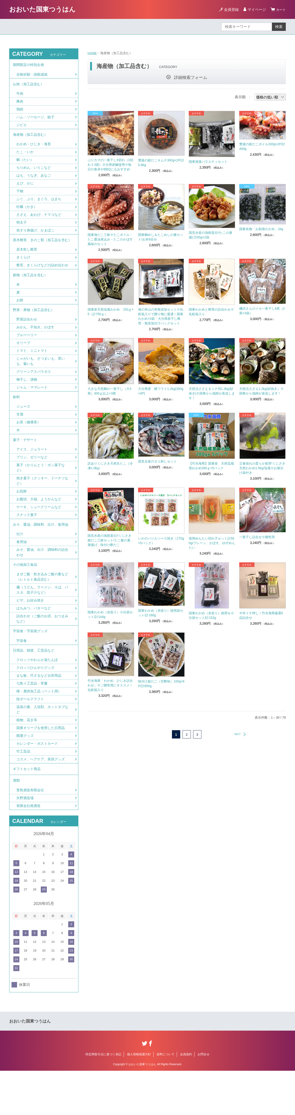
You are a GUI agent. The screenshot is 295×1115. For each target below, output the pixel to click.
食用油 (21, 574)
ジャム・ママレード (33, 413)
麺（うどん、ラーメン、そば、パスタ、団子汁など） (42, 624)
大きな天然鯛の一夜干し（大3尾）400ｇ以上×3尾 (109, 391)
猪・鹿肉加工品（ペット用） (40, 730)
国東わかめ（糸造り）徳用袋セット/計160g (160, 613)
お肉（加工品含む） (29, 86)
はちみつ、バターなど (34, 643)
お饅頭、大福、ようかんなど (40, 529)
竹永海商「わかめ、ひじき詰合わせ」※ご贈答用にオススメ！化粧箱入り (110, 685)
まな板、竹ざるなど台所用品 (40, 714)
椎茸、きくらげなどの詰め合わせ (42, 282)
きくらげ (23, 272)
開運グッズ (25, 776)
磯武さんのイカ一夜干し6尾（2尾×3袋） (262, 311)
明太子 (21, 229)
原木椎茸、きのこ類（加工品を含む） (40, 250)
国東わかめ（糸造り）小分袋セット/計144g (110, 614)
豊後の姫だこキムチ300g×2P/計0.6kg (161, 162)
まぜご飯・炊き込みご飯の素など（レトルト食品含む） (42, 611)
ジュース (23, 433)
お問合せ (203, 1098)
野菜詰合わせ (27, 342)
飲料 (16, 423)
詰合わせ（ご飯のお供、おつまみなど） (42, 654)
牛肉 (20, 96)
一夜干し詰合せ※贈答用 (257, 537)
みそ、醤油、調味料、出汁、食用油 (42, 556)
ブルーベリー (27, 359)
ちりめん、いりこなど (34, 173)
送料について (165, 1098)
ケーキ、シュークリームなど (40, 537)
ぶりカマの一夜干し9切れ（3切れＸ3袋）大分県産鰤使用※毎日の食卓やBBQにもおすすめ (110, 164)
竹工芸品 (23, 792)
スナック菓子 (27, 545)
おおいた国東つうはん (42, 9)
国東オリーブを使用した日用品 (42, 768)
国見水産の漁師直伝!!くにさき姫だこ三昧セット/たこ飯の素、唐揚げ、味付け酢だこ (111, 540)
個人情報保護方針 (139, 1098)
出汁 (20, 566)
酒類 (16, 823)
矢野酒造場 (25, 842)
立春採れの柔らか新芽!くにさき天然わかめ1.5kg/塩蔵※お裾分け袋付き (262, 468)
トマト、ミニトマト (33, 375)
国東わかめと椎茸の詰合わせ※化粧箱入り (211, 312)
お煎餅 (21, 521)
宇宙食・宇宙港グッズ (31, 667)
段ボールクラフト (31, 738)
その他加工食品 (26, 598)
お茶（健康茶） (29, 449)
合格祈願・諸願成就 (33, 75)
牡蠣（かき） (27, 213)
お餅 (20, 322)
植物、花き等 (27, 760)
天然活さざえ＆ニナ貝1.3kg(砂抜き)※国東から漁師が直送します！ (212, 393)
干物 (20, 197)
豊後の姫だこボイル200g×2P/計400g (262, 146)
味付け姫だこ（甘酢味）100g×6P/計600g (161, 683)
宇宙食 (21, 677)
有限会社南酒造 (29, 850)
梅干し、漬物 (27, 404)
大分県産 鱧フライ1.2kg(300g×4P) (160, 391)
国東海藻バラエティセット (208, 161)
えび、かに (25, 189)
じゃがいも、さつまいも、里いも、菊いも (42, 385)
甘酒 (20, 441)
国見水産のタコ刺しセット (157, 461)
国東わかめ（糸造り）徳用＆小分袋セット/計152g (211, 615)
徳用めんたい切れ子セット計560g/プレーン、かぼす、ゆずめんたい (212, 543)
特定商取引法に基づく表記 (103, 1098)
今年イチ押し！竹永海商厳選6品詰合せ (261, 615)
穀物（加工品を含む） (31, 296)
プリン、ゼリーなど (33, 486)
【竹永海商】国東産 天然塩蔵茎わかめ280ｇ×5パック (211, 466)
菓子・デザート (26, 468)
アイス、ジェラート (33, 478)
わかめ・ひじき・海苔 (34, 149)
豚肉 (20, 104)
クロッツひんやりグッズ (36, 706)
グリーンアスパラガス (34, 396)
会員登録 (230, 10)
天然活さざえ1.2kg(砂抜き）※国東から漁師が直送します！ (261, 391)
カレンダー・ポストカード (38, 784)
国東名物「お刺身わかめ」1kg (261, 229)
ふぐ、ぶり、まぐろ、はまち (40, 205)
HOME (92, 53)
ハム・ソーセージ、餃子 (36, 120)
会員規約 (186, 1098)
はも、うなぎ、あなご (34, 181)
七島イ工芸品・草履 (33, 722)
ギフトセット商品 (27, 811)
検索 (279, 27)
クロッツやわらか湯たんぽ (38, 698)
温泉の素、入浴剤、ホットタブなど (42, 749)
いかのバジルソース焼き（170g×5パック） (161, 541)
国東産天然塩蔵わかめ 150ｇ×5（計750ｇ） (111, 312)
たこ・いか (25, 157)
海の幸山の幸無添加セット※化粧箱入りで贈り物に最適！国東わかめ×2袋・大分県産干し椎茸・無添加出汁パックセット (160, 316)
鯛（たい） (25, 165)
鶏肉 (20, 112)
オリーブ (23, 367)
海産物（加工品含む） (31, 139)
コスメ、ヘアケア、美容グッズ (42, 800)
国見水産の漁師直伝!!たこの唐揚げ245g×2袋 (211, 235)
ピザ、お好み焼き (31, 635)
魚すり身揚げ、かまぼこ (36, 238)
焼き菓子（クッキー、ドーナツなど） (42, 510)
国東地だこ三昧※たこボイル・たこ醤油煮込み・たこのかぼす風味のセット (110, 239)
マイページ (255, 10)
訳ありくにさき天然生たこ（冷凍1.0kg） (110, 466)
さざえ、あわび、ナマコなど (40, 221)
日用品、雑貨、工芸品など (35, 688)
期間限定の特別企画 (29, 65)
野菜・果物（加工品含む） (35, 332)
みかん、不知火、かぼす (36, 351)
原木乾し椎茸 (27, 264)
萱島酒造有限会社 (31, 834)
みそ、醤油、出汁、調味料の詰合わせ (42, 585)
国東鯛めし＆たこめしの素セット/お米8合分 (160, 237)
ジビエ (21, 128)
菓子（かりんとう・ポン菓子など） (42, 496)
